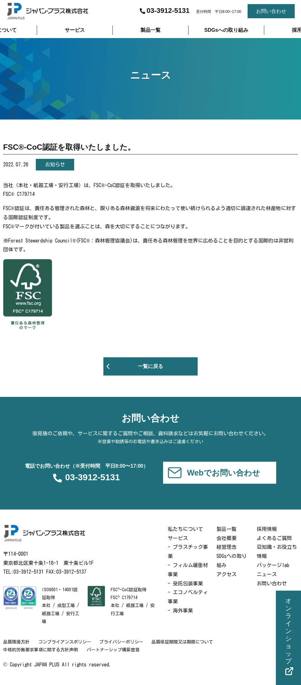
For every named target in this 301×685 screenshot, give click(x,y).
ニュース (267, 580)
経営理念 (226, 553)
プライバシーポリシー (123, 648)
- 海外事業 (180, 616)
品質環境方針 (16, 648)
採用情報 (267, 534)
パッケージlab (273, 571)
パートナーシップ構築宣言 (113, 656)
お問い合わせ (272, 589)
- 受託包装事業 (185, 589)
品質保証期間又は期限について (185, 648)
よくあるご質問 (274, 544)
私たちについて (185, 534)
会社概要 (226, 544)
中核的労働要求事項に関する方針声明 (40, 656)
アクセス (226, 580)
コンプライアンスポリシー (65, 648)
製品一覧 (226, 534)
